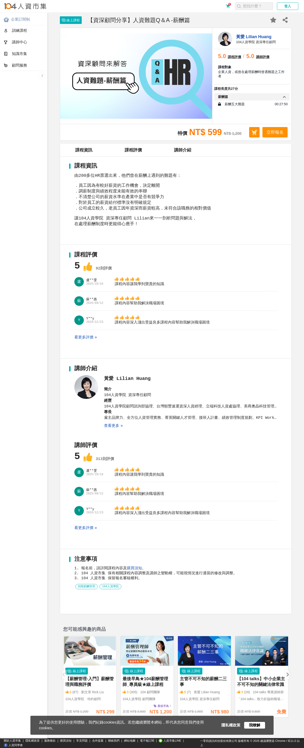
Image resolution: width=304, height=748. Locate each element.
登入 (287, 6)
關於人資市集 (12, 740)
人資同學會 (13, 745)
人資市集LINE (170, 741)
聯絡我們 (113, 740)
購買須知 (134, 579)
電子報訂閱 (147, 740)
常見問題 (82, 740)
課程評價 (133, 150)
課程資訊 (83, 150)
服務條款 (50, 740)
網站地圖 (129, 740)
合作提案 (98, 740)
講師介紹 (182, 150)
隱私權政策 (32, 740)
